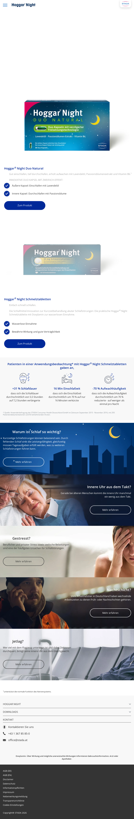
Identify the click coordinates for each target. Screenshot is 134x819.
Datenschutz (9, 783)
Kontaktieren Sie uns (18, 727)
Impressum (8, 792)
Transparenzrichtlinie (13, 800)
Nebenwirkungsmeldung (15, 796)
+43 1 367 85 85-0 (16, 733)
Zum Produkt (25, 205)
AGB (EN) (7, 775)
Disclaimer (8, 779)
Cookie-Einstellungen (13, 805)
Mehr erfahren (23, 462)
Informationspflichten (13, 787)
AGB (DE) (7, 770)
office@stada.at (15, 740)
